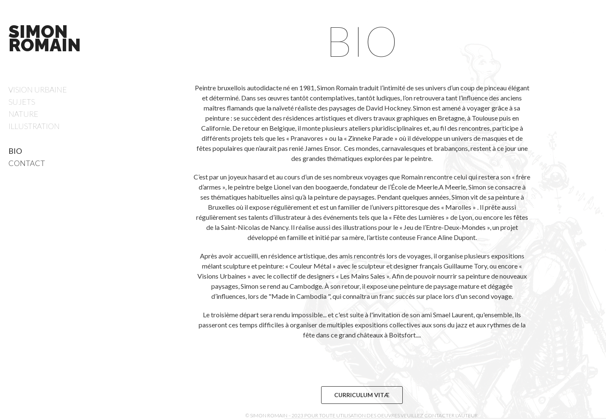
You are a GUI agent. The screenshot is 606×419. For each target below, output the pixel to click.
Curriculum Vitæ (362, 394)
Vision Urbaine (37, 89)
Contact (26, 163)
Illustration (34, 126)
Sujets (21, 101)
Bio (15, 150)
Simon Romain (44, 38)
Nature (23, 114)
